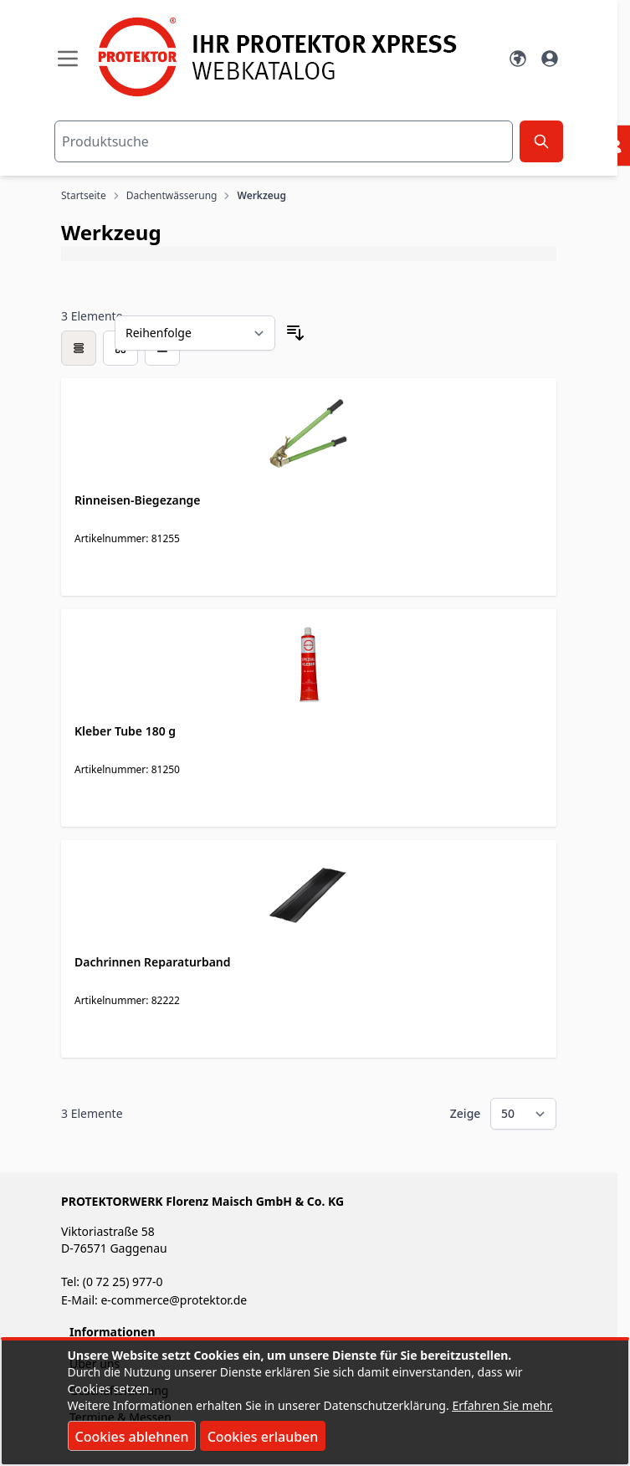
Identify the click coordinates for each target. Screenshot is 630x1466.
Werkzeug (261, 195)
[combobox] (283, 141)
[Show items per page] (523, 1114)
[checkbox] (78, 348)
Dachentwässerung (172, 195)
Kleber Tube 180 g (125, 731)
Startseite (83, 195)
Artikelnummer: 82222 (127, 1000)
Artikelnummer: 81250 (127, 769)
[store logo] (293, 57)
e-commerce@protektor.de (173, 1300)
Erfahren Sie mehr (501, 1405)
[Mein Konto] (550, 59)
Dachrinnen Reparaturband (152, 962)
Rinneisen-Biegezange (137, 500)
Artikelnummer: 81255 (127, 538)
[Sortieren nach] (195, 333)
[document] (315, 1402)
